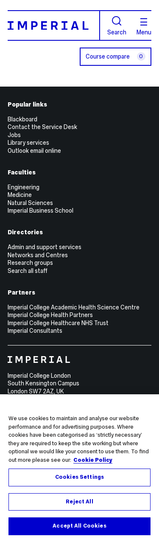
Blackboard (22, 119)
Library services (28, 142)
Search (116, 26)
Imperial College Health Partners (50, 315)
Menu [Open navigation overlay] (144, 26)
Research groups (30, 263)
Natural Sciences (30, 203)
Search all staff (27, 271)
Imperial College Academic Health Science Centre (73, 307)
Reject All (79, 501)
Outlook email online (34, 150)
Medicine (20, 195)
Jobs (14, 135)
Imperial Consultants (35, 330)
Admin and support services (44, 247)
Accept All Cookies (79, 525)
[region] (79, 468)
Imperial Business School (40, 210)
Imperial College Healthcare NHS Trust (58, 323)
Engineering (23, 187)
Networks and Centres (38, 255)
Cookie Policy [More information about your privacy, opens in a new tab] (92, 460)
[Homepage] (54, 25)
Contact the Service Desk (42, 127)
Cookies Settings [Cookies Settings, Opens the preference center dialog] (79, 477)
